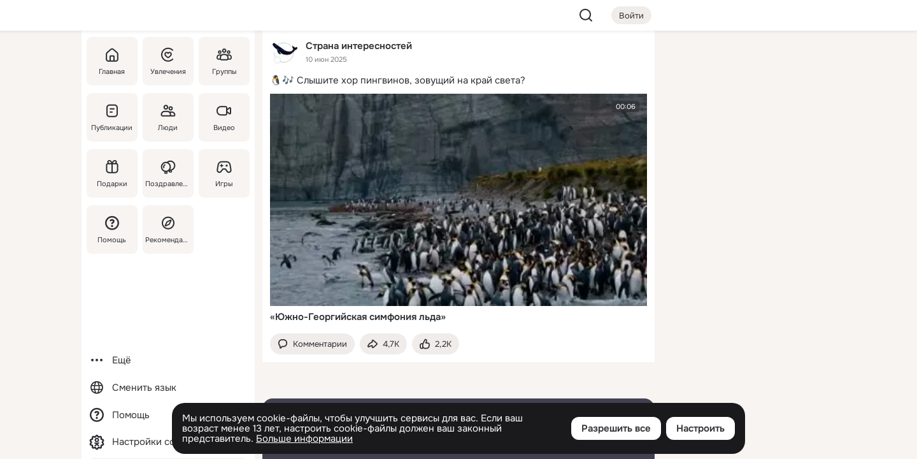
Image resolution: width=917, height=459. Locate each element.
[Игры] (224, 173)
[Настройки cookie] (168, 442)
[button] (312, 343)
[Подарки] (112, 173)
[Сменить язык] (168, 388)
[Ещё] (168, 360)
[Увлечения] (168, 61)
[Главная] (112, 61)
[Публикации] (112, 117)
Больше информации (304, 438)
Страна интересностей (359, 45)
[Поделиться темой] (383, 343)
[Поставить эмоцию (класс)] (435, 343)
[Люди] (168, 117)
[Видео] (224, 117)
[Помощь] (112, 229)
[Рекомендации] (168, 229)
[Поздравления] (168, 173)
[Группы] (224, 61)
